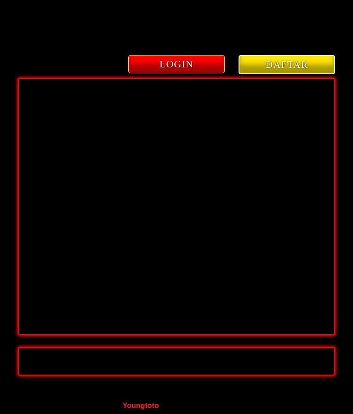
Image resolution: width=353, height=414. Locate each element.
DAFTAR (287, 64)
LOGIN (176, 64)
